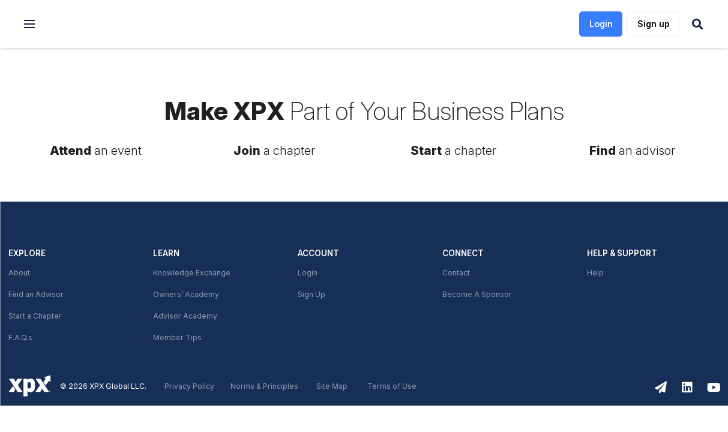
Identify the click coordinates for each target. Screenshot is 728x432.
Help (595, 273)
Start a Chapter (35, 316)
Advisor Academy (185, 316)
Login (307, 273)
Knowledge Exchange (191, 273)
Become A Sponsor (477, 294)
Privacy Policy (189, 386)
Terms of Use (392, 386)
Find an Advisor (36, 294)
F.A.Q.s (20, 338)
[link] (109, 24)
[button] (29, 24)
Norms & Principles (264, 386)
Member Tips (177, 338)
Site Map (331, 386)
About (19, 273)
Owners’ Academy (186, 294)
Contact (456, 273)
